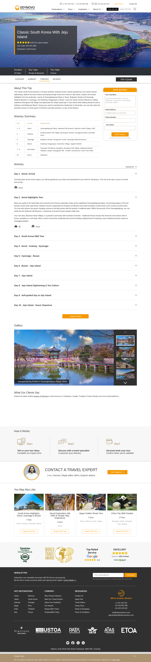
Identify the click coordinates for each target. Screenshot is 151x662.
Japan (16, 599)
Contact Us (79, 596)
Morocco (31, 596)
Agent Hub (79, 599)
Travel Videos (80, 602)
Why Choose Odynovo (53, 596)
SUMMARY (32, 79)
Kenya (30, 612)
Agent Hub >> (119, 4)
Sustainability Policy (52, 612)
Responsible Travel (52, 609)
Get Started (117, 472)
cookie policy (115, 660)
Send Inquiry (120, 134)
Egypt (16, 606)
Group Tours (79, 606)
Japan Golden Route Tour (91, 513)
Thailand (31, 609)
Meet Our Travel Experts (54, 599)
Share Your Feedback (53, 602)
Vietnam (17, 602)
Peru (30, 606)
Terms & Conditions (82, 612)
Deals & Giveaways (82, 609)
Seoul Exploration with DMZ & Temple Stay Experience (60, 515)
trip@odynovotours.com (121, 612)
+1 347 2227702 (121, 603)
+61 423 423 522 (121, 608)
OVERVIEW (19, 79)
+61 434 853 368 (121, 605)
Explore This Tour (29, 531)
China (16, 596)
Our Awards (49, 606)
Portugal (31, 602)
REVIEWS (57, 79)
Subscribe (130, 575)
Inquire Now (75, 316)
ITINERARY (44, 79)
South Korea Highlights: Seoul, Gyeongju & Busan (29, 514)
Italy (15, 612)
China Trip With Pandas (122, 513)
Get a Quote (126, 79)
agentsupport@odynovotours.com (121, 615)
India (16, 609)
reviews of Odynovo (40, 396)
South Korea (32, 599)
